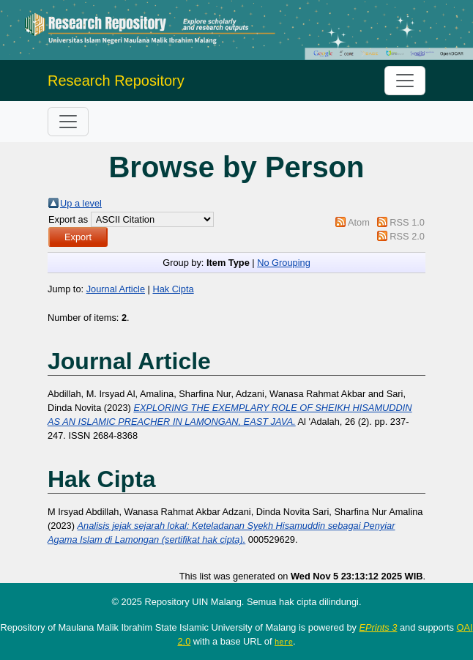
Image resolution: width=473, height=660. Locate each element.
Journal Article (115, 288)
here (284, 642)
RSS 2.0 (407, 236)
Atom (359, 222)
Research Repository (116, 81)
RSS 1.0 (407, 222)
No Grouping (283, 262)
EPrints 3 (378, 627)
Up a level (81, 203)
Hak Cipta (172, 288)
